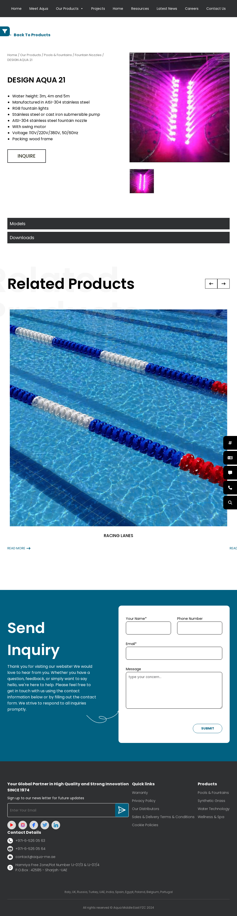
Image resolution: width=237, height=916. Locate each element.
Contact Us (216, 8)
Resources (140, 8)
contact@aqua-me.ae (31, 857)
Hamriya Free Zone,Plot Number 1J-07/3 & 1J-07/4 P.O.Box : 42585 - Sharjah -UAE (53, 867)
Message (133, 669)
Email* (131, 643)
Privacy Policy (144, 800)
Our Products (69, 8)
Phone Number (190, 618)
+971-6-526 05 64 (26, 849)
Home (16, 8)
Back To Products (28, 35)
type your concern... (174, 690)
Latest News (167, 8)
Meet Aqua (38, 8)
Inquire (27, 156)
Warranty (140, 792)
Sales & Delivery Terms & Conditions (163, 816)
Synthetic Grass (211, 800)
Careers (191, 8)
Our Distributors (145, 808)
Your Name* (136, 618)
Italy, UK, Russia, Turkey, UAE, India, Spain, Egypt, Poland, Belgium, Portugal (119, 892)
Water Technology (214, 808)
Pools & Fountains (213, 792)
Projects (98, 8)
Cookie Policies (145, 824)
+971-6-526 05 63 (26, 841)
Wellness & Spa (211, 816)
